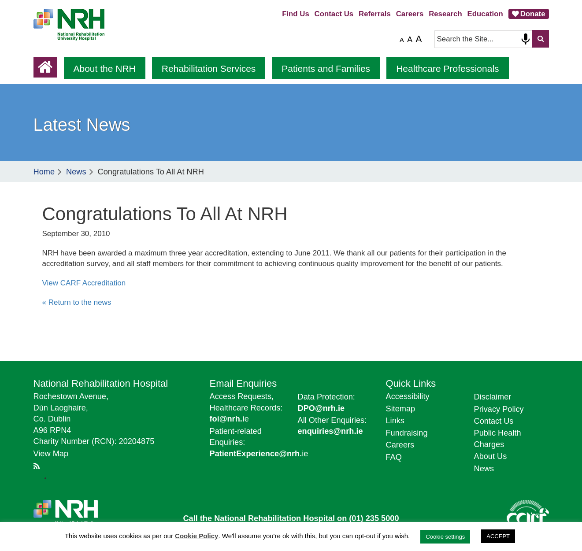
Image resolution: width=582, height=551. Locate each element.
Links (395, 420)
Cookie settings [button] (445, 536)
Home (44, 171)
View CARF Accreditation (84, 283)
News (76, 171)
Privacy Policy (499, 409)
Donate (532, 14)
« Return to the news (76, 302)
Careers (410, 14)
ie (259, 453)
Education (485, 14)
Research (445, 14)
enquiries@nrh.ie (330, 431)
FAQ (394, 457)
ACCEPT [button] (498, 536)
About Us (490, 456)
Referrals (375, 14)
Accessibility (408, 396)
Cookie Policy (196, 536)
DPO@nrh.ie (321, 408)
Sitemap (400, 408)
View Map (51, 453)
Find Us (295, 14)
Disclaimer (493, 396)
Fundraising (407, 433)
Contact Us (334, 14)
